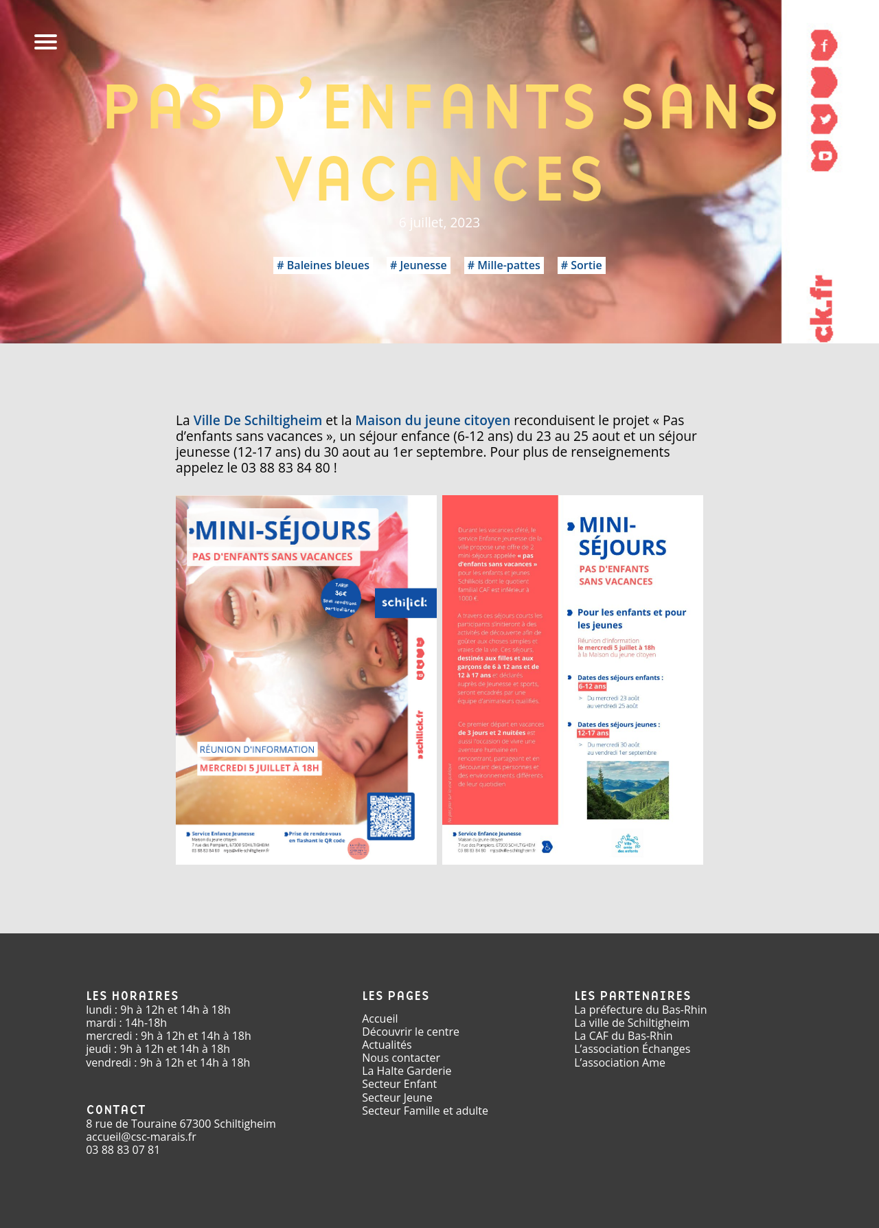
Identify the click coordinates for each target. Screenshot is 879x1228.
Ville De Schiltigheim (258, 420)
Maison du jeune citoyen (432, 420)
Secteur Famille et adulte (425, 1110)
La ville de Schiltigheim (631, 1022)
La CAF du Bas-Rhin (623, 1035)
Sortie (586, 265)
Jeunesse (423, 265)
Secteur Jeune (397, 1097)
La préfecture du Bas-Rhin (640, 1009)
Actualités (387, 1044)
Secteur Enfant (399, 1083)
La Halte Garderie (406, 1070)
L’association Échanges (632, 1048)
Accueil (380, 1018)
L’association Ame (619, 1062)
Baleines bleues (328, 265)
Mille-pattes (508, 265)
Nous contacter (401, 1057)
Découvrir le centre (410, 1031)
